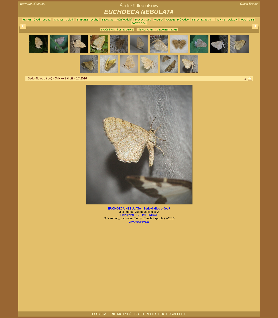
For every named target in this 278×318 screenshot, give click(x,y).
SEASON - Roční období (117, 19)
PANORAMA (143, 19)
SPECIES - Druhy (87, 19)
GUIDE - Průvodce (177, 19)
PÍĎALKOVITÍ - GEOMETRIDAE (157, 29)
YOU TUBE (247, 19)
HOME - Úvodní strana (36, 19)
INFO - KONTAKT (203, 19)
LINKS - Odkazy (227, 19)
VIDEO (158, 19)
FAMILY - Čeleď (63, 19)
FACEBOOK (139, 23)
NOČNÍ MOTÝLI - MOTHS (117, 29)
